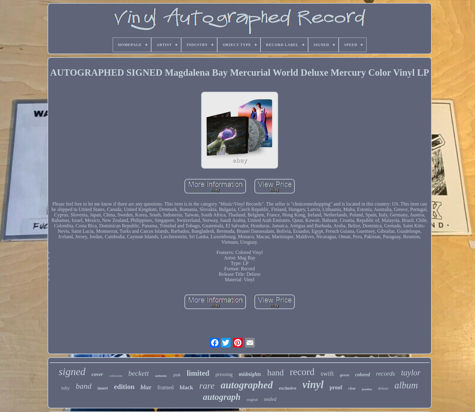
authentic (161, 375)
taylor (411, 372)
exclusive (288, 388)
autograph (222, 397)
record (302, 371)
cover (97, 374)
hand (275, 372)
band (83, 386)
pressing (224, 374)
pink (177, 375)
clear (352, 388)
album (406, 385)
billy (65, 388)
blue (146, 387)
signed (72, 371)
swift (327, 373)
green (344, 375)
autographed (247, 385)
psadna (367, 389)
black (186, 387)
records (385, 373)
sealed (270, 399)
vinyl (313, 385)
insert (103, 388)
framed (166, 387)
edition (124, 387)
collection (115, 375)
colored (362, 374)
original (252, 399)
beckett (138, 373)
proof (336, 387)
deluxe (383, 388)
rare (207, 386)
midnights (250, 374)
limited (198, 373)
